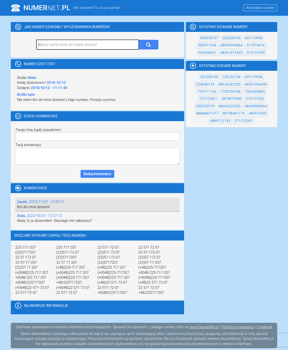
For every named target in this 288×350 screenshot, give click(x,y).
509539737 (209, 38)
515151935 (256, 53)
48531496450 (256, 84)
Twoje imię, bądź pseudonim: (38, 130)
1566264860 (255, 91)
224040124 (205, 84)
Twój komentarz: (28, 145)
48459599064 (231, 45)
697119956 (254, 38)
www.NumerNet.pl (204, 327)
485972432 (258, 113)
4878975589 (231, 99)
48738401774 (233, 113)
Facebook (264, 327)
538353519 (205, 106)
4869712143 (220, 121)
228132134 (231, 77)
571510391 (243, 121)
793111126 (207, 91)
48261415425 (231, 53)
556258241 (207, 53)
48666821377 (207, 113)
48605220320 (229, 106)
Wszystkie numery (260, 8)
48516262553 (229, 84)
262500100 (231, 38)
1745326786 (230, 91)
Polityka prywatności (237, 327)
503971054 (207, 45)
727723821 (208, 99)
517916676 (256, 45)
